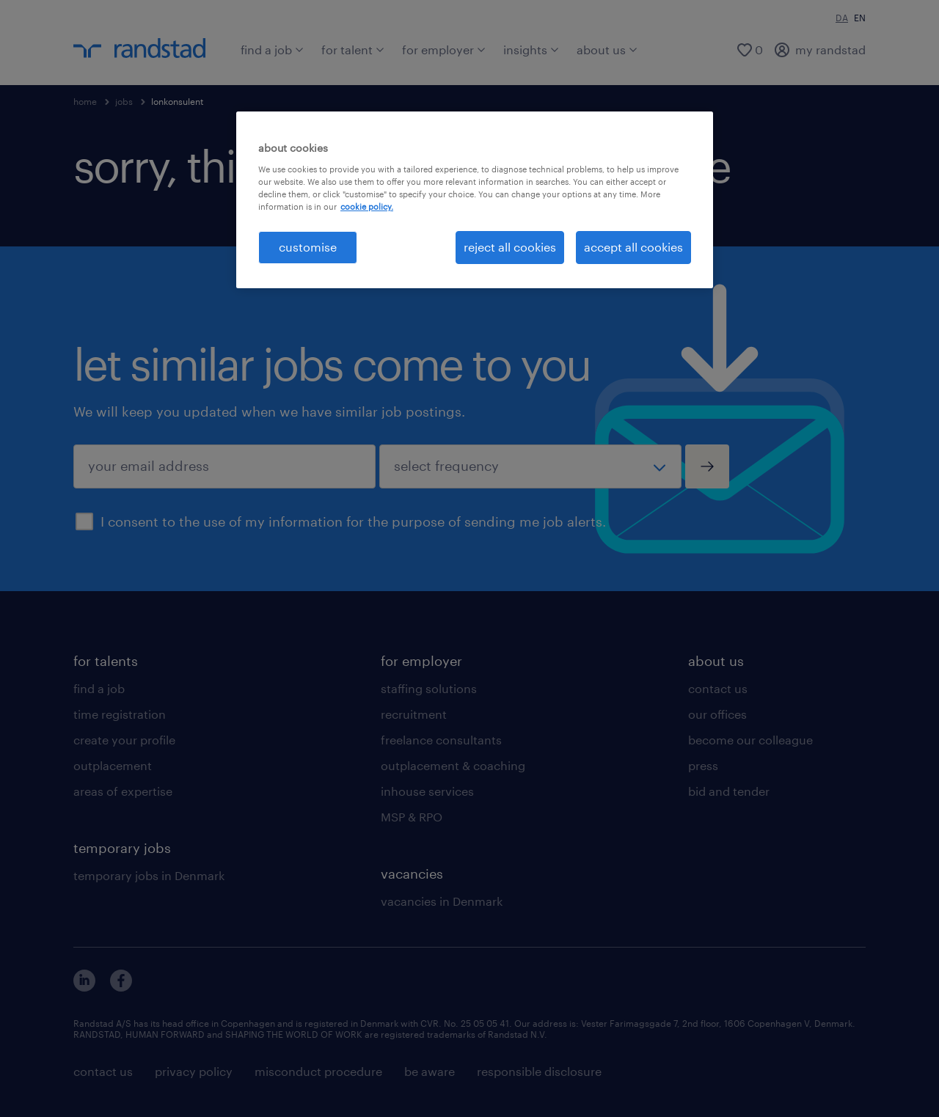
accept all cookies (633, 247)
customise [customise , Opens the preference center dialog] (308, 247)
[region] (474, 199)
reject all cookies (510, 247)
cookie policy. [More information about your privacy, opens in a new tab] (366, 206)
